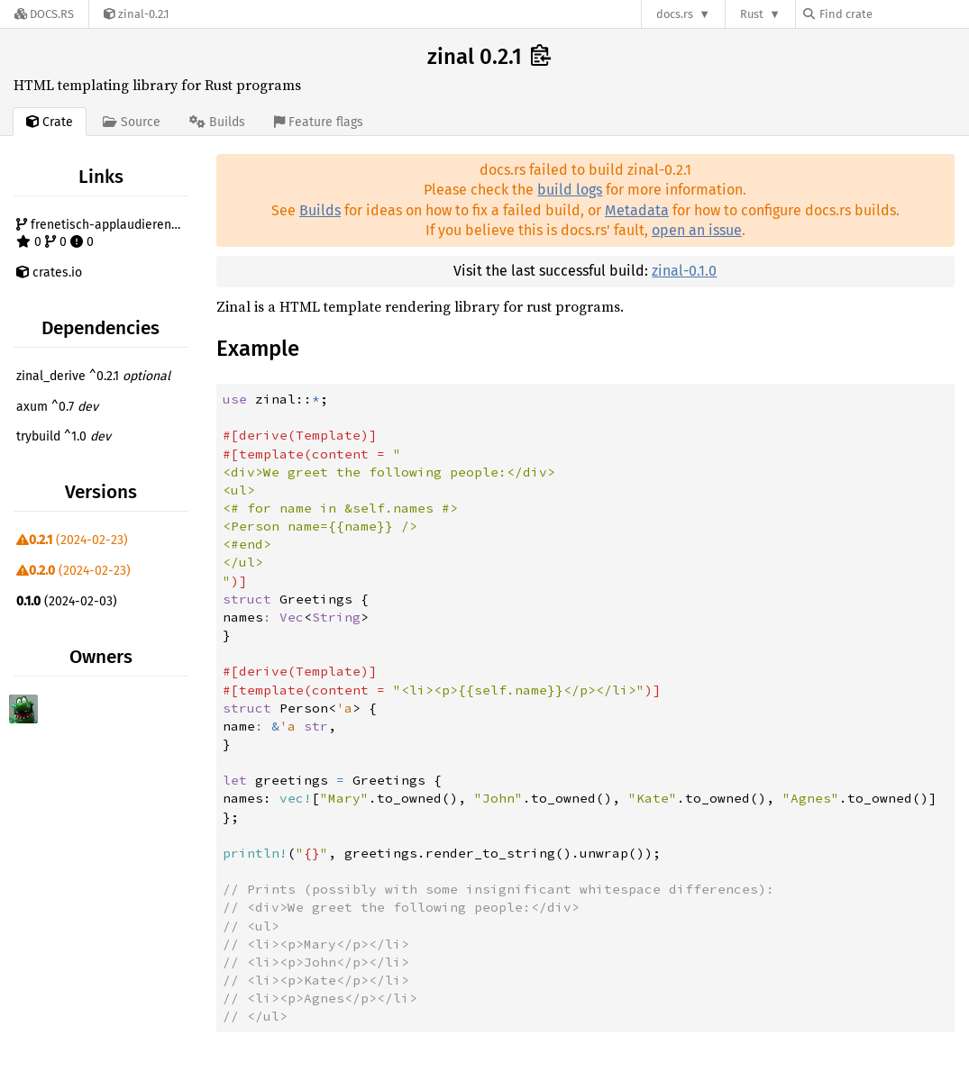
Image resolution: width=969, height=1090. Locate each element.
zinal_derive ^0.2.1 (93, 376)
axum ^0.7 (57, 406)
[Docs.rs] (44, 14)
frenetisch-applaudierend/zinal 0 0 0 (104, 233)
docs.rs (674, 14)
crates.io (49, 272)
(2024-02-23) (72, 540)
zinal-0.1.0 (684, 270)
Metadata (637, 210)
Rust (751, 14)
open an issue (697, 230)
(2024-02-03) (66, 601)
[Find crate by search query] (893, 14)
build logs (569, 189)
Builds (320, 210)
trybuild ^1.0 (63, 436)
